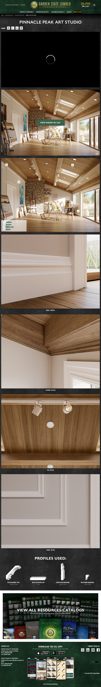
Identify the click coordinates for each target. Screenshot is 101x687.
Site (50, 684)
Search (94, 5)
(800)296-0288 (8, 664)
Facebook (98, 650)
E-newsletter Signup (11, 5)
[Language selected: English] (95, 661)
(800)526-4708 (8, 653)
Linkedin (87, 650)
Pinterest (93, 650)
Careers (22, 5)
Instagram (82, 650)
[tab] (27, 12)
